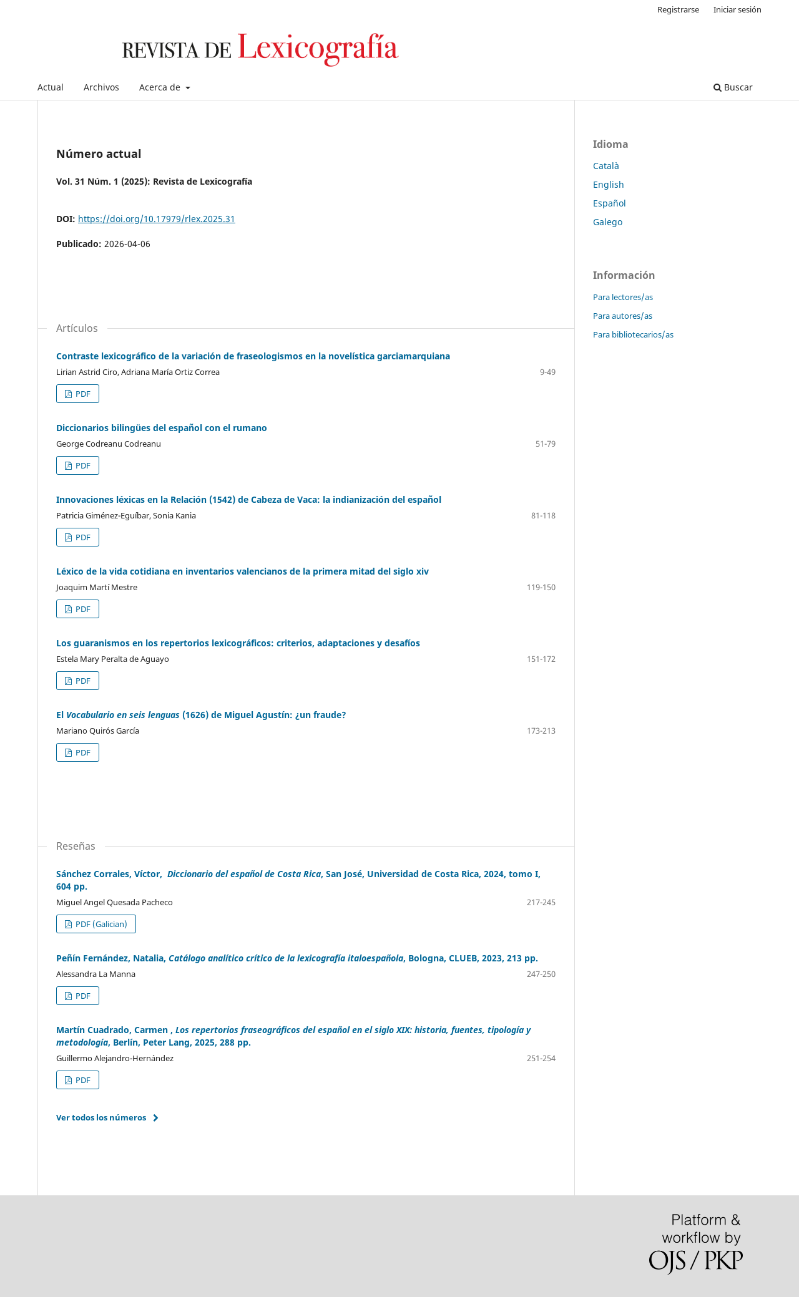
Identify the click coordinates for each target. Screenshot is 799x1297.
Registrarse (678, 9)
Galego (607, 222)
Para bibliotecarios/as (633, 334)
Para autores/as (622, 315)
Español (609, 203)
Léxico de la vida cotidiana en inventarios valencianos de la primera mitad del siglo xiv (242, 571)
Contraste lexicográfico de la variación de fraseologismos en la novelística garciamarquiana (253, 356)
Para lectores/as (623, 297)
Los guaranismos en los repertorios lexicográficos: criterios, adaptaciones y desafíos (238, 643)
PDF (82, 393)
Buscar (733, 87)
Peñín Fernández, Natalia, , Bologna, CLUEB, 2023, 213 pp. (297, 958)
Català (606, 166)
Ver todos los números (101, 1117)
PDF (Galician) (100, 924)
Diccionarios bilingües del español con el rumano (161, 428)
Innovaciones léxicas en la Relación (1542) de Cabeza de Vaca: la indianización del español (248, 499)
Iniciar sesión (737, 9)
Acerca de (161, 87)
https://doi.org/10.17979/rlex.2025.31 (156, 219)
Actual (50, 87)
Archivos (101, 87)
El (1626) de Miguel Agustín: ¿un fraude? (201, 715)
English (608, 184)
